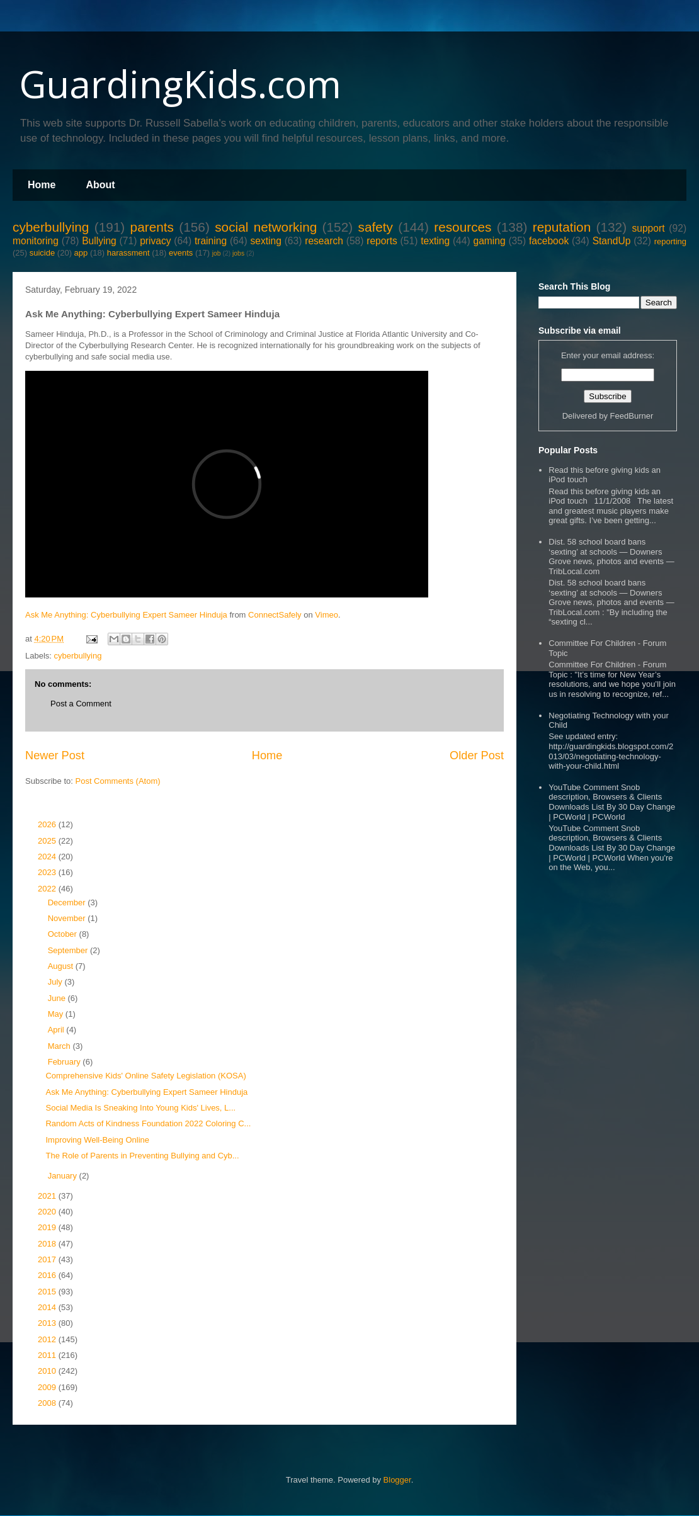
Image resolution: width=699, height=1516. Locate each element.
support (648, 228)
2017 (48, 1259)
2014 (48, 1307)
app (81, 252)
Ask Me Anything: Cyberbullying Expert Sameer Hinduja (126, 614)
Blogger (397, 1480)
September (69, 950)
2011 (48, 1355)
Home (41, 184)
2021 (48, 1196)
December (68, 902)
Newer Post (54, 755)
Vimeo (326, 614)
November (68, 918)
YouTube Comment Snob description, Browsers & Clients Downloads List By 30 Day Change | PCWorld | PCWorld (611, 802)
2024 (48, 856)
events (181, 252)
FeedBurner (632, 416)
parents (152, 227)
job (216, 253)
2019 (48, 1227)
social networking (266, 227)
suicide (42, 252)
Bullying (99, 240)
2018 (48, 1243)
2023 (48, 872)
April (57, 1029)
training (211, 240)
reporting (670, 241)
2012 (48, 1339)
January (63, 1175)
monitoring (36, 240)
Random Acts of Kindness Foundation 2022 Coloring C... (148, 1123)
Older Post (477, 755)
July (56, 982)
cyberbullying (51, 227)
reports (382, 240)
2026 (48, 824)
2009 (48, 1387)
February (65, 1061)
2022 (48, 888)
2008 (48, 1403)
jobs (238, 253)
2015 (48, 1291)
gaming (489, 240)
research (324, 240)
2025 (48, 841)
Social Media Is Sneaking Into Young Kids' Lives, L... (140, 1107)
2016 (48, 1275)
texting (435, 240)
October (63, 934)
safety (375, 227)
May (56, 1014)
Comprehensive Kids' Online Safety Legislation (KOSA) (145, 1075)
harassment (128, 252)
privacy (155, 240)
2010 (48, 1371)
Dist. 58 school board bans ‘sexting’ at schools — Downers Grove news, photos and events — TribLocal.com (611, 556)
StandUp (612, 240)
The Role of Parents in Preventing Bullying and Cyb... (142, 1155)
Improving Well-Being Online (97, 1140)
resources (462, 227)
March (60, 1046)
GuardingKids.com (180, 84)
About (100, 184)
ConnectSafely (275, 614)
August (62, 966)
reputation (562, 227)
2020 (48, 1211)
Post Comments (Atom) (118, 781)
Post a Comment (80, 703)
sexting (265, 240)
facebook (549, 240)
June (58, 998)
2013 (48, 1323)
